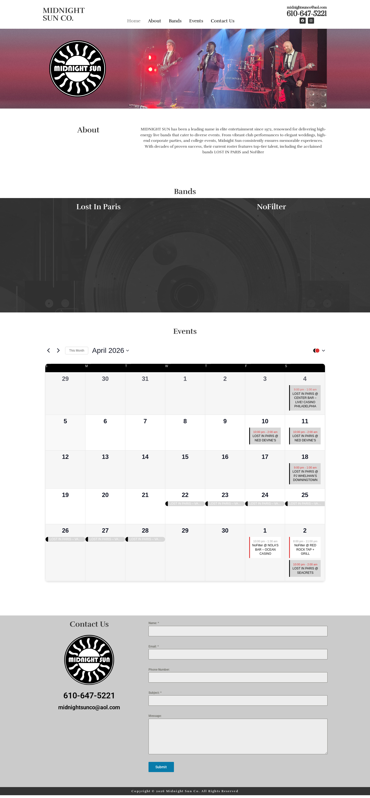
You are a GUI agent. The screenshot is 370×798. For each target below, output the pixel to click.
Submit (161, 767)
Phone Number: (159, 669)
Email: (154, 646)
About (154, 20)
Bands (175, 20)
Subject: (155, 693)
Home (133, 20)
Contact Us (222, 20)
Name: (154, 623)
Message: (155, 716)
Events (196, 20)
